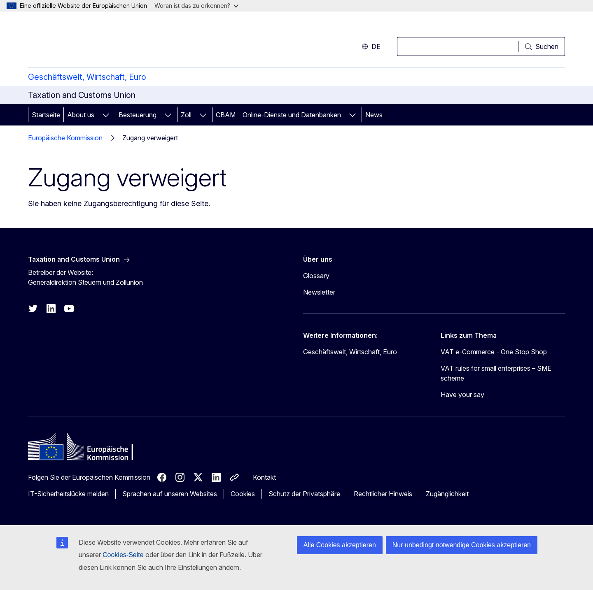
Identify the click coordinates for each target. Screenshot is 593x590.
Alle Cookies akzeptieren (340, 544)
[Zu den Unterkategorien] (106, 114)
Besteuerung (137, 115)
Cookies (243, 494)
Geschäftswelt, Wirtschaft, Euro (87, 77)
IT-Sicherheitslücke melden (68, 494)
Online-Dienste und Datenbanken (292, 115)
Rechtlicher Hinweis (383, 494)
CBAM (226, 115)
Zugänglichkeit (447, 494)
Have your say (462, 394)
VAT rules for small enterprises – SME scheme (496, 373)
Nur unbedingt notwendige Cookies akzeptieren (461, 544)
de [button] (371, 46)
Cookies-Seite (123, 554)
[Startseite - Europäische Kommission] (94, 41)
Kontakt (264, 477)
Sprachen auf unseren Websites (169, 494)
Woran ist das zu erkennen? (196, 5)
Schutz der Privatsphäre (304, 494)
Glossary (316, 276)
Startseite (46, 115)
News (374, 115)
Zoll (186, 115)
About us (80, 115)
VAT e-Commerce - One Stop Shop (494, 352)
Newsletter (319, 292)
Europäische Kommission (65, 138)
